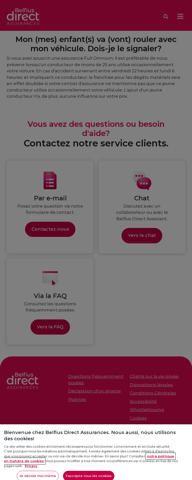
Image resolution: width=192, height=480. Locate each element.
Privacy (31, 468)
